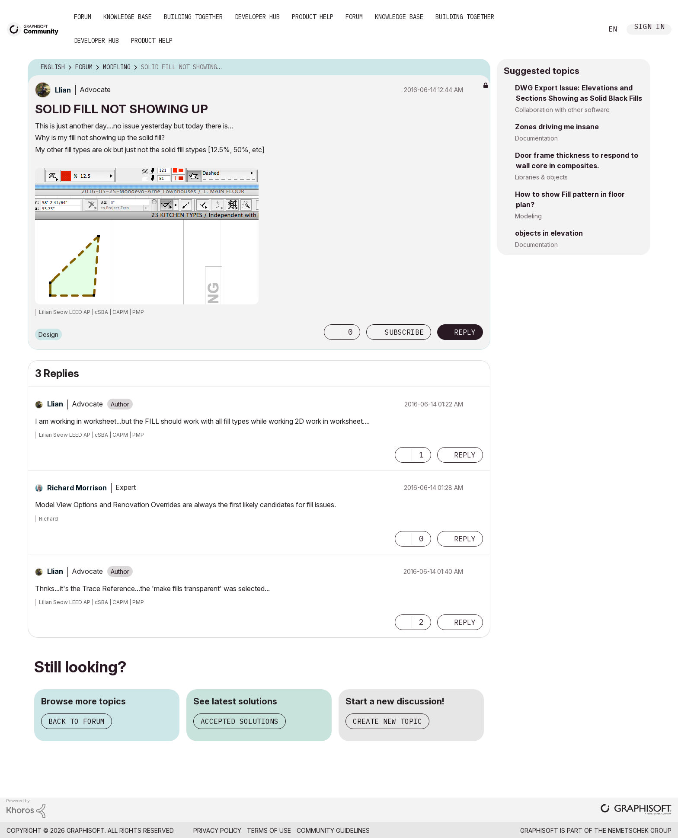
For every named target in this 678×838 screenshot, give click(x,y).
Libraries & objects (541, 177)
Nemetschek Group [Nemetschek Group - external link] (640, 830)
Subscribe (404, 332)
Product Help (312, 17)
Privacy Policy (217, 830)
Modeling (528, 216)
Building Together (193, 17)
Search (586, 29)
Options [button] (478, 67)
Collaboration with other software (562, 109)
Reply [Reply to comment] (465, 455)
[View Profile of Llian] (63, 90)
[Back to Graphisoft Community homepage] (35, 28)
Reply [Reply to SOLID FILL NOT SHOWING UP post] (465, 332)
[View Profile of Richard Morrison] (77, 487)
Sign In (649, 27)
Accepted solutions (239, 721)
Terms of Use (269, 830)
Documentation (536, 138)
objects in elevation (549, 233)
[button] (332, 332)
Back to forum (76, 721)
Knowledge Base (127, 17)
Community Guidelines (333, 830)
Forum (82, 17)
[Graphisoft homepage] (636, 810)
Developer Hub (257, 17)
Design (48, 334)
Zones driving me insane (557, 126)
